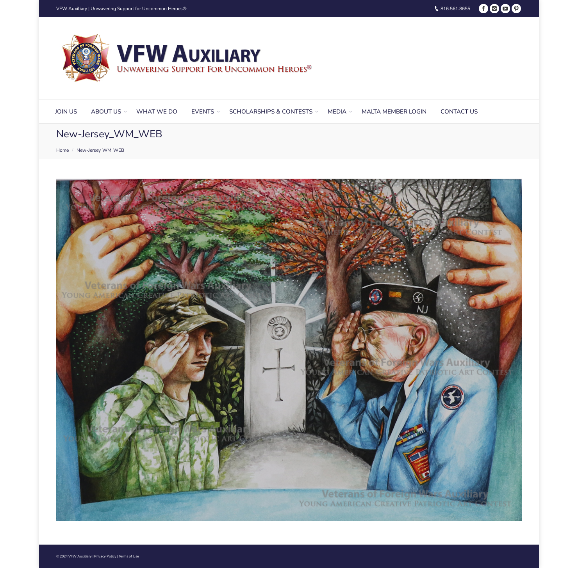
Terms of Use (129, 556)
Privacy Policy (105, 556)
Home (62, 150)
